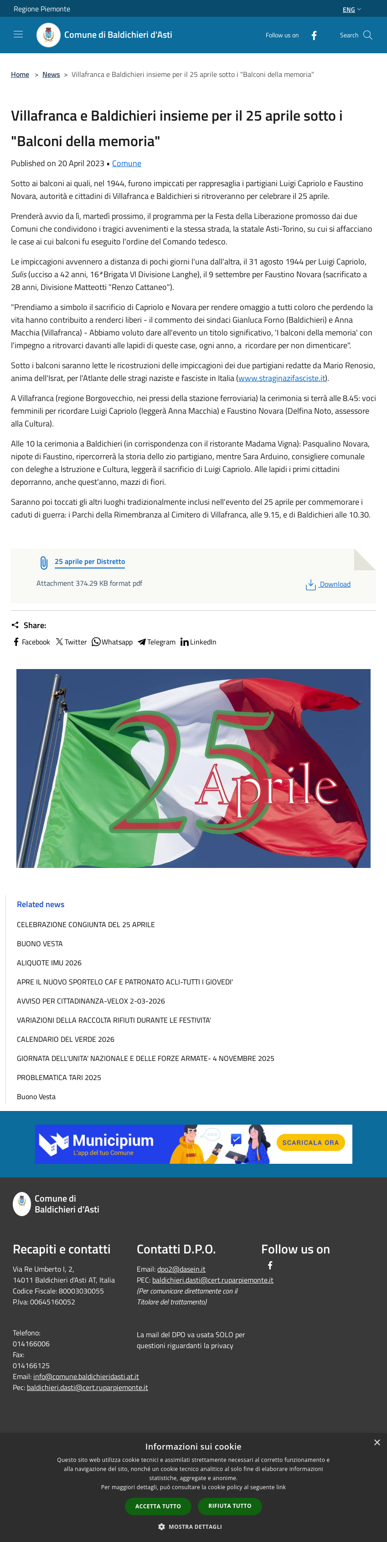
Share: (28, 625)
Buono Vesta (36, 1096)
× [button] (376, 1443)
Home (20, 74)
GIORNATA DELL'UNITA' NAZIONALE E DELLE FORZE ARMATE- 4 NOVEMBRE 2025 (145, 1058)
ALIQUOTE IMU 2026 (49, 962)
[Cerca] (367, 35)
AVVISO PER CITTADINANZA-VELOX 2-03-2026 (91, 1000)
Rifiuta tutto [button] (230, 1506)
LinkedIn (198, 641)
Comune (126, 163)
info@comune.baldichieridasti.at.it (86, 1376)
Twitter (70, 641)
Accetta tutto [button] (158, 1506)
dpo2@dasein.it (181, 1268)
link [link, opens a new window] (281, 1487)
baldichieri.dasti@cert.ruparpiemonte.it (87, 1387)
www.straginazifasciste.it (281, 378)
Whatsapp (112, 641)
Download (327, 583)
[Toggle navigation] (18, 34)
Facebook (30, 641)
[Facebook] (310, 35)
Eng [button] (353, 9)
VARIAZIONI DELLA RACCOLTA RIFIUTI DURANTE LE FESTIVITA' (114, 1019)
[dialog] (193, 1487)
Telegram (155, 641)
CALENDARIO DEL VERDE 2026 (65, 1039)
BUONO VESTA (40, 943)
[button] (193, 1526)
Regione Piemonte (42, 8)
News (51, 74)
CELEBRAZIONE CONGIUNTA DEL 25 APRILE (86, 924)
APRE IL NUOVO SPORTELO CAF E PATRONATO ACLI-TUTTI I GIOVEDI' (125, 981)
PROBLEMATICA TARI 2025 (59, 1077)
